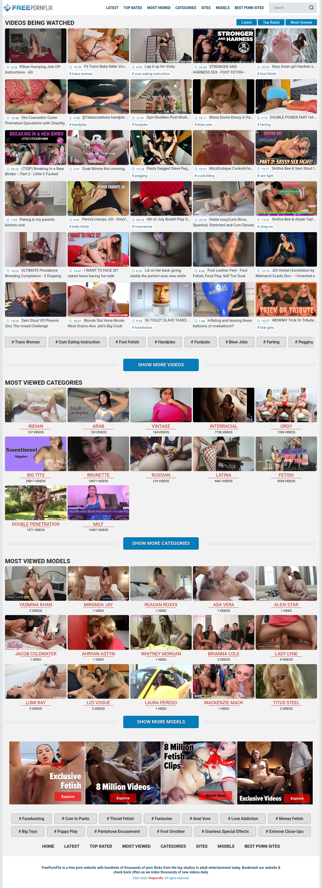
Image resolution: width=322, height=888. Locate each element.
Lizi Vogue (98, 684)
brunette (98, 457)
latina (223, 457)
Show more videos (161, 365)
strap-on (266, 227)
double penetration (35, 505)
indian (35, 408)
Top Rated (133, 8)
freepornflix (156, 878)
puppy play (67, 831)
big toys (29, 831)
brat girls (266, 328)
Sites (206, 8)
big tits (35, 457)
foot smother (172, 831)
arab (98, 408)
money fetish (290, 818)
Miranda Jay (98, 586)
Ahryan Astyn (98, 635)
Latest (112, 8)
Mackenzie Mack (223, 684)
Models (223, 8)
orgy (286, 408)
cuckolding (206, 176)
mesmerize (143, 227)
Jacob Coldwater (35, 635)
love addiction (244, 818)
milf (98, 505)
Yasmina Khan (35, 586)
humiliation (143, 328)
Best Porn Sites (249, 8)
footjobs (141, 125)
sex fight (266, 176)
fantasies (163, 818)
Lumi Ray (35, 684)
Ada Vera (223, 586)
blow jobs (205, 125)
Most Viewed (159, 8)
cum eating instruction (152, 74)
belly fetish (80, 227)
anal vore (201, 818)
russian (161, 457)
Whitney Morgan (161, 635)
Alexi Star (286, 586)
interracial (223, 408)
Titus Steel (286, 684)
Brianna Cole (223, 635)
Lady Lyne (286, 635)
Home (28, 4)
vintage (161, 408)
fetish (286, 457)
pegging (140, 176)
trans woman (82, 74)
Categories (185, 8)
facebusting (32, 818)
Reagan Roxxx (161, 586)
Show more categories (161, 543)
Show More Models (161, 722)
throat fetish (121, 818)
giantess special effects (226, 831)
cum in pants (76, 818)
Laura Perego (161, 684)
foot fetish (267, 74)
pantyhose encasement (118, 831)
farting (265, 125)
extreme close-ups (286, 831)
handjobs (79, 125)
